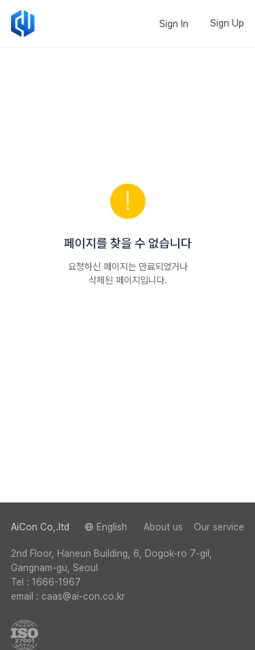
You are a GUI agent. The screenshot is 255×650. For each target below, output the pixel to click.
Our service (219, 526)
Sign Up (227, 23)
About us (163, 526)
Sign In (173, 23)
